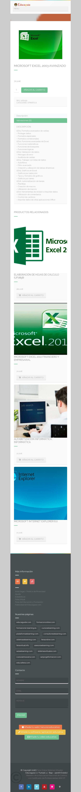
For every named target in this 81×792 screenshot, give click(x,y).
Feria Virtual (20, 599)
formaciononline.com (45, 622)
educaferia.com (23, 663)
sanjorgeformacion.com (50, 657)
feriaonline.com (48, 640)
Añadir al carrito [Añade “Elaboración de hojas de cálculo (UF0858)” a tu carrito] (33, 295)
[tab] (40, 115)
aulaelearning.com (24, 651)
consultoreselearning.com (55, 634)
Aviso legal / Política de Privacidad (30, 591)
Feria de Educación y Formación (29, 602)
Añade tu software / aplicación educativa (40, 732)
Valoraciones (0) (24, 120)
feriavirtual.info (22, 645)
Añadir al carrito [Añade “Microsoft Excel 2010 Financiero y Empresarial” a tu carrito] (33, 377)
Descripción (22, 116)
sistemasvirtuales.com (47, 651)
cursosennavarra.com (25, 657)
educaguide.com (23, 622)
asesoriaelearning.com (44, 645)
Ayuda (18, 594)
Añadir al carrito (34, 90)
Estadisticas (20, 597)
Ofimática (32, 103)
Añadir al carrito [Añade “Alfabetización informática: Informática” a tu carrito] (33, 460)
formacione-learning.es (26, 628)
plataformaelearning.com (27, 634)
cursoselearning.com (51, 628)
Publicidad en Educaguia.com (28, 605)
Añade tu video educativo (41, 737)
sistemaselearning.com (26, 640)
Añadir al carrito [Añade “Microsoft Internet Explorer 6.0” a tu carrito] (33, 539)
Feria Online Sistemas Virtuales (50, 770)
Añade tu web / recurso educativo (40, 727)
